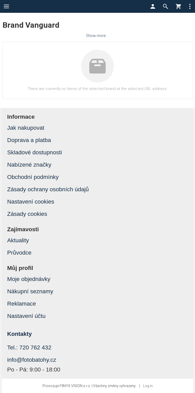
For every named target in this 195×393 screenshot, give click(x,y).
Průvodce (19, 252)
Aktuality (18, 240)
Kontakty (19, 334)
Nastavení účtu (26, 316)
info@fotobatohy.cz (31, 360)
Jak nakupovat (25, 128)
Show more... (97, 35)
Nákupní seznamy (30, 291)
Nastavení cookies (30, 201)
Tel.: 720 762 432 (29, 347)
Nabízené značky (29, 165)
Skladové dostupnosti (34, 152)
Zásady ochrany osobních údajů (48, 189)
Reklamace (21, 303)
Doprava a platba (29, 140)
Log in (148, 386)
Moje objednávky (28, 279)
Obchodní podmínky (33, 177)
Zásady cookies (27, 214)
